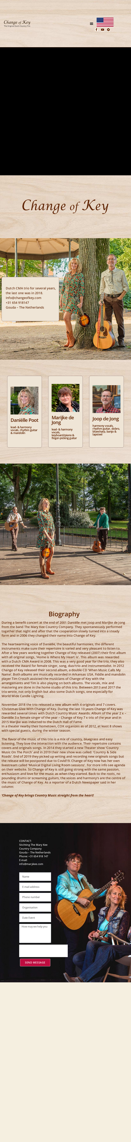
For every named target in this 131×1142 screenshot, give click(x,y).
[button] (91, 23)
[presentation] (43, 951)
